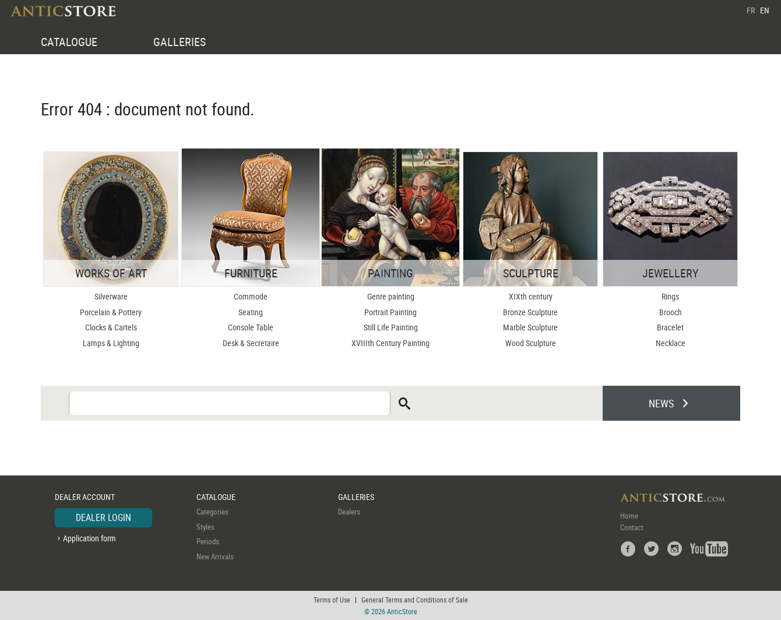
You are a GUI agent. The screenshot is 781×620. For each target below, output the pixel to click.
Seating (250, 312)
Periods (207, 541)
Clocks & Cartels (111, 327)
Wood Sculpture (530, 342)
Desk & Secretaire (251, 342)
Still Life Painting (391, 327)
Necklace (670, 342)
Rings (670, 296)
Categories (212, 511)
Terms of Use (332, 599)
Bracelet (670, 327)
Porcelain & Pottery (111, 312)
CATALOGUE (69, 42)
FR (751, 10)
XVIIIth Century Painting (390, 342)
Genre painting (390, 296)
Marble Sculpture (530, 327)
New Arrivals (215, 556)
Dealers (349, 511)
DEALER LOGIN (103, 517)
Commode (251, 296)
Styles (205, 527)
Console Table (250, 327)
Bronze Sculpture (530, 312)
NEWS (661, 403)
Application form (89, 538)
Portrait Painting (390, 312)
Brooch (670, 312)
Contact (631, 527)
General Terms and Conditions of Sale (414, 599)
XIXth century (531, 296)
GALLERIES (179, 42)
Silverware (111, 296)
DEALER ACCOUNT (85, 496)
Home (629, 515)
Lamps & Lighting (111, 342)
